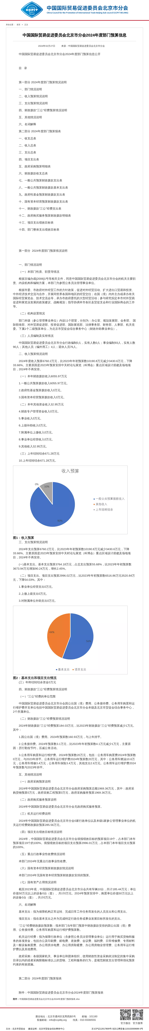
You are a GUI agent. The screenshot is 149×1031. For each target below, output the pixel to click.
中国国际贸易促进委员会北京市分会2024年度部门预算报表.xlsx (49, 999)
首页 (18, 25)
